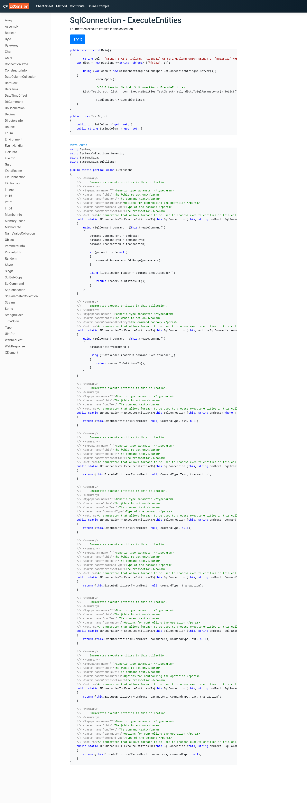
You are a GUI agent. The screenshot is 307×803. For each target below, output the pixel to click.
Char (8, 51)
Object (9, 240)
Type (8, 327)
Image (9, 189)
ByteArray (11, 45)
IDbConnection (15, 177)
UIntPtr (10, 334)
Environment (13, 139)
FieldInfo (11, 152)
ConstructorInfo (16, 70)
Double (10, 127)
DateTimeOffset (16, 95)
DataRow (11, 83)
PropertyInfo (13, 252)
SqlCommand (14, 283)
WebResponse (15, 346)
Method (61, 6)
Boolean (10, 33)
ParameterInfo (15, 246)
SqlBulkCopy (13, 277)
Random (11, 258)
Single (9, 271)
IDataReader (13, 171)
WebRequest (14, 340)
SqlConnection (15, 290)
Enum (9, 133)
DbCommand (14, 102)
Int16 (8, 196)
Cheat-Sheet (44, 6)
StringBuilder (14, 315)
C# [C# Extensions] (16, 6)
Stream (10, 302)
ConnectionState (16, 64)
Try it (77, 39)
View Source (78, 145)
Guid (8, 164)
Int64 (8, 208)
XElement (11, 352)
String (9, 309)
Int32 (8, 202)
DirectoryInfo (14, 120)
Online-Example (98, 6)
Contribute (77, 6)
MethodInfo (13, 227)
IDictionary (12, 183)
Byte (8, 39)
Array (8, 20)
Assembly (12, 26)
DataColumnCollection (20, 77)
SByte (9, 265)
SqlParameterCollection (21, 296)
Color (8, 58)
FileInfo (10, 158)
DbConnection (15, 108)
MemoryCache (15, 221)
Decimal (10, 114)
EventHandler (14, 146)
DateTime (11, 89)
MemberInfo (13, 215)
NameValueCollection (20, 233)
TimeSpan (12, 321)
